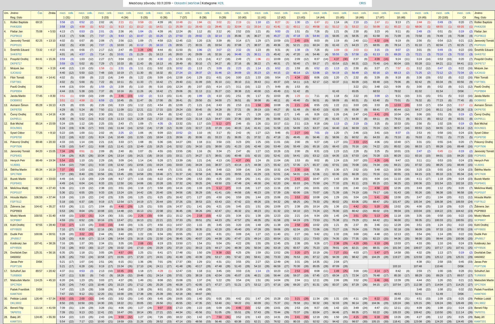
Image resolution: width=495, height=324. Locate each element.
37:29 (218, 128)
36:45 (179, 210)
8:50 (62, 298)
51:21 (238, 284)
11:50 (179, 49)
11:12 (140, 45)
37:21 (238, 109)
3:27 (377, 68)
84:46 (335, 312)
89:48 (39, 141)
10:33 (120, 63)
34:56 (179, 192)
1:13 (199, 68)
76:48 (376, 275)
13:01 (277, 307)
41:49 (179, 257)
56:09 (376, 26)
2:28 (356, 151)
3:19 (121, 105)
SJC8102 (15, 72)
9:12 (82, 293)
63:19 (277, 247)
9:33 (101, 164)
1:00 (82, 132)
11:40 (277, 234)
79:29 (355, 220)
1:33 (258, 77)
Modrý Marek (18, 215)
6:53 (62, 206)
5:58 (160, 188)
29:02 (198, 35)
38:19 (198, 275)
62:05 (335, 109)
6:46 (377, 280)
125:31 (38, 252)
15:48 (397, 298)
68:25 (296, 201)
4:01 (62, 49)
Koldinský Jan (18, 243)
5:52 (82, 118)
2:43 (121, 123)
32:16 (218, 54)
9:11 (398, 31)
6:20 (62, 280)
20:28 (159, 183)
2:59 (419, 270)
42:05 (198, 284)
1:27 (258, 132)
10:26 (277, 151)
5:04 (219, 243)
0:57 (82, 40)
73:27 (335, 229)
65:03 (296, 183)
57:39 (277, 192)
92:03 (335, 303)
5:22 (62, 132)
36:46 (218, 174)
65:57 (296, 247)
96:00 (397, 220)
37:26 (179, 201)
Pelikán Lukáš (18, 298)
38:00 (218, 146)
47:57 (238, 220)
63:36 (335, 174)
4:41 (377, 114)
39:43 (257, 81)
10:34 (101, 155)
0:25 (461, 298)
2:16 (101, 169)
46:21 (257, 275)
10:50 (81, 303)
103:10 (397, 266)
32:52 (179, 146)
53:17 (218, 257)
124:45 (38, 317)
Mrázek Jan (17, 68)
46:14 (296, 72)
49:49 (277, 91)
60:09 (257, 303)
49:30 (257, 183)
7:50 (101, 109)
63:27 (316, 128)
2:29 (101, 160)
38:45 (179, 238)
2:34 (101, 243)
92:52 (316, 321)
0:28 (461, 270)
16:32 (159, 72)
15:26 (159, 35)
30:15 (198, 45)
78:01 (335, 247)
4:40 (62, 68)
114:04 (439, 284)
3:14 (238, 40)
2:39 (121, 86)
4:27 (419, 317)
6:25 (160, 197)
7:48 (101, 72)
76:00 (335, 210)
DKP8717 (16, 63)
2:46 (238, 123)
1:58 (101, 68)
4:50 (82, 26)
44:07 (198, 293)
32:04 (238, 26)
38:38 (238, 91)
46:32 (238, 210)
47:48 (218, 266)
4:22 (238, 243)
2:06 (336, 280)
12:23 (277, 215)
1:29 (258, 40)
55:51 (238, 312)
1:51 (297, 31)
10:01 (120, 54)
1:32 (336, 188)
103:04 (418, 210)
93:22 (376, 312)
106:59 (38, 197)
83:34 (439, 81)
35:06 (238, 35)
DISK (39, 86)
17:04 (179, 178)
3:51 (62, 95)
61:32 (277, 210)
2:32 (238, 49)
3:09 (219, 68)
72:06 (316, 229)
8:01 (160, 289)
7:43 (101, 275)
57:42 (238, 257)
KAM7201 (16, 321)
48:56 (198, 321)
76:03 (418, 137)
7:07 (101, 35)
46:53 (397, 293)
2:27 (101, 59)
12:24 (179, 31)
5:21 (62, 261)
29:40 (179, 81)
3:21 (297, 298)
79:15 (397, 118)
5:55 (160, 206)
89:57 (39, 270)
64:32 (277, 201)
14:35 (316, 261)
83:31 (39, 114)
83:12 (439, 118)
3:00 (238, 77)
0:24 (461, 132)
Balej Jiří (15, 317)
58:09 (335, 100)
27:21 (159, 312)
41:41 (277, 26)
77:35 (355, 238)
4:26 (377, 160)
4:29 (62, 105)
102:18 (38, 178)
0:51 (440, 31)
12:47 (179, 270)
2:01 (101, 31)
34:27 (218, 63)
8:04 (82, 210)
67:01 (335, 164)
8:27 (277, 22)
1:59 (297, 68)
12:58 (179, 77)
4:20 (356, 243)
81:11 (355, 183)
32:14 (218, 35)
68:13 (397, 72)
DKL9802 (15, 303)
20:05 (140, 303)
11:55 (140, 137)
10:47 (140, 35)
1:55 (258, 243)
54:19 (335, 72)
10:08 (277, 105)
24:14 (159, 275)
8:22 (101, 118)
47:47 (238, 238)
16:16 (140, 238)
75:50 (316, 183)
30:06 (198, 137)
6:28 (82, 266)
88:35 (355, 312)
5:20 (377, 206)
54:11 (296, 81)
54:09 (296, 128)
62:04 (296, 229)
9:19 (398, 40)
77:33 (335, 183)
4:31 (219, 234)
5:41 (377, 197)
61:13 (376, 54)
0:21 (461, 40)
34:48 (238, 54)
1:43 (336, 178)
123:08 (418, 321)
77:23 (439, 100)
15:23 (120, 284)
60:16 (376, 72)
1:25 (258, 141)
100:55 (38, 215)
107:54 (397, 284)
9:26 (316, 243)
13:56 (140, 164)
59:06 (277, 229)
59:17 (316, 63)
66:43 (335, 146)
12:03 (397, 105)
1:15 (140, 114)
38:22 (257, 63)
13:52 (277, 252)
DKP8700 (16, 109)
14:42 (140, 192)
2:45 (297, 40)
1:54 (199, 243)
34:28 (218, 109)
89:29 (439, 275)
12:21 (140, 109)
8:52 (277, 68)
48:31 (277, 63)
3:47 (419, 197)
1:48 (258, 224)
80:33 (296, 321)
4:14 (219, 86)
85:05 (316, 266)
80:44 (397, 109)
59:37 (296, 275)
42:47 (218, 210)
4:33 (62, 141)
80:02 (335, 201)
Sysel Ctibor (17, 132)
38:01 (218, 155)
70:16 (355, 146)
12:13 (397, 234)
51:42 (296, 91)
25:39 (179, 26)
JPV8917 (15, 238)
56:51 (316, 100)
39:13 (198, 247)
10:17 (277, 123)
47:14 (179, 321)
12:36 (179, 59)
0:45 (440, 151)
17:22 (159, 118)
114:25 (38, 280)
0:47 (440, 68)
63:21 (296, 238)
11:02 (277, 114)
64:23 (355, 45)
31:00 (179, 128)
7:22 (101, 81)
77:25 (39, 132)
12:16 (101, 229)
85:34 (39, 169)
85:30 (397, 275)
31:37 (179, 174)
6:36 (82, 128)
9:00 (277, 31)
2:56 (121, 40)
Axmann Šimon (19, 105)
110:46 (439, 266)
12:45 (179, 40)
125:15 (418, 303)
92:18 (397, 229)
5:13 (160, 95)
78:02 (397, 91)
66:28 (355, 174)
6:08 (160, 215)
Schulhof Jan (18, 270)
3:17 (219, 132)
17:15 (159, 109)
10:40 (397, 141)
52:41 (277, 155)
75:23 (316, 247)
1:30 (297, 22)
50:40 (296, 63)
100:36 (418, 183)
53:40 (218, 303)
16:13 (159, 54)
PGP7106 (16, 266)
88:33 (418, 146)
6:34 (160, 234)
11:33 (140, 81)
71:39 (335, 192)
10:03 (120, 45)
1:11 (140, 68)
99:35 (418, 220)
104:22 (439, 210)
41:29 (257, 174)
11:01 (277, 141)
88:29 (418, 275)
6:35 (62, 252)
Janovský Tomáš (20, 40)
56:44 (277, 275)
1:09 (140, 40)
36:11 (257, 54)
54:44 (316, 35)
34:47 (218, 118)
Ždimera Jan (17, 206)
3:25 (377, 123)
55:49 (296, 146)
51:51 (296, 118)
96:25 (397, 183)
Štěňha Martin (18, 169)
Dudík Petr (16, 234)
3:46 (121, 95)
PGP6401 (16, 155)
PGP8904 (16, 91)
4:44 (160, 49)
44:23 (218, 220)
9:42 (316, 234)
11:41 (179, 95)
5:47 (82, 146)
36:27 (257, 35)
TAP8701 (15, 312)
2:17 (101, 49)
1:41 (258, 178)
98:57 (355, 321)
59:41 (257, 257)
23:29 (159, 247)
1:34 (258, 169)
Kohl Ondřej (17, 224)
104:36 (375, 303)
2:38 (101, 188)
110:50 (439, 312)
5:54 (62, 160)
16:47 (120, 312)
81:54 (439, 91)
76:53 (296, 257)
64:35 (335, 155)
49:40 (296, 100)
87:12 (316, 257)
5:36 (160, 141)
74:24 (316, 210)
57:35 (296, 164)
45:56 (198, 312)
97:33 (439, 229)
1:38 (297, 49)
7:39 (62, 307)
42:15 (257, 155)
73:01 (397, 100)
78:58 (296, 303)
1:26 (336, 114)
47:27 (218, 284)
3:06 (419, 114)
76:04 (355, 229)
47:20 (296, 54)
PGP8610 (16, 35)
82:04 (439, 45)
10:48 (179, 22)
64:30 (355, 118)
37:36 (238, 118)
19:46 (159, 174)
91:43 (397, 192)
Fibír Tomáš (17, 77)
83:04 (316, 312)
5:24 (82, 109)
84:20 (39, 151)
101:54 (439, 183)
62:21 (257, 321)
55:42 (277, 164)
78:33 (316, 201)
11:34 (316, 298)
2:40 (356, 40)
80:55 (397, 174)
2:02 (101, 22)
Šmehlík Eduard (19, 49)
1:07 (140, 151)
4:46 (238, 307)
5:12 (219, 123)
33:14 (257, 26)
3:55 (238, 261)
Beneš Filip (17, 307)
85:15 (376, 183)
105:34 (418, 201)
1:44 (258, 197)
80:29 (397, 155)
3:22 (356, 86)
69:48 (376, 81)
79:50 (376, 229)
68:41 (376, 109)
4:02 (62, 40)
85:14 (39, 123)
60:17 (316, 118)
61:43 (335, 45)
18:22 (120, 303)
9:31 (277, 49)
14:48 (120, 210)
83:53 (418, 128)
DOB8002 (16, 100)
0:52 (82, 22)
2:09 (297, 59)
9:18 (398, 77)
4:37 (336, 59)
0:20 (461, 22)
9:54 (277, 77)
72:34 (39, 68)
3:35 (121, 197)
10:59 (277, 40)
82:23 (376, 238)
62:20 (277, 183)
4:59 (82, 45)
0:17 (461, 105)
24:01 (159, 257)
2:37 (356, 59)
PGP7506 (16, 146)
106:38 (439, 201)
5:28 (160, 160)
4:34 (297, 77)
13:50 (179, 243)
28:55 (179, 45)
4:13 (62, 31)
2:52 (238, 31)
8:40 (82, 174)
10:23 (277, 270)
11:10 (397, 178)
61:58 (376, 35)
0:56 (82, 49)
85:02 (397, 146)
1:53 (297, 86)
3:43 (219, 105)
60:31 (355, 100)
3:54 (419, 234)
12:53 (140, 128)
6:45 (160, 298)
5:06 (82, 35)
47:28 (257, 229)
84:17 (418, 109)
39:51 (198, 220)
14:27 (179, 141)
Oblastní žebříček (187, 3)
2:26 (101, 105)
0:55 (82, 105)
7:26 (316, 31)
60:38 (238, 321)
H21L (221, 3)
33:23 (218, 137)
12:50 (277, 178)
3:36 (419, 77)
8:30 (82, 238)
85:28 (39, 105)
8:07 (398, 49)
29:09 (198, 54)
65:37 (316, 164)
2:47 (377, 22)
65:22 (397, 26)
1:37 (82, 243)
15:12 (179, 215)
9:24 (398, 59)
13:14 (120, 155)
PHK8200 (16, 26)
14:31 (277, 317)
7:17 (82, 321)
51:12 (335, 26)
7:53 (82, 257)
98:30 (418, 238)
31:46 (218, 72)
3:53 (297, 197)
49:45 (296, 137)
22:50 (159, 238)
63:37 (335, 81)
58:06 (335, 137)
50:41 (418, 293)
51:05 (218, 312)
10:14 (316, 206)
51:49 (439, 293)
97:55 (39, 224)
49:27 (277, 109)
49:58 (316, 26)
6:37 (82, 201)
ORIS (362, 3)
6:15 (121, 261)
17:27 (140, 229)
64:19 (296, 220)
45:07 (238, 275)
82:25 (39, 40)
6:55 (82, 192)
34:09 (238, 72)
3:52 (356, 280)
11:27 (101, 247)
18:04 (159, 137)
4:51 (419, 298)
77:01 (439, 137)
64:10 (296, 210)
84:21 (439, 63)
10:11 (120, 81)
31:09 (198, 81)
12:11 (316, 280)
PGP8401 (16, 183)
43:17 (198, 266)
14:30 (101, 303)
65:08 (355, 109)
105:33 (397, 312)
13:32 (179, 123)
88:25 (439, 164)
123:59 (418, 257)
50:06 (277, 118)
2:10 (356, 22)
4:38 (419, 261)
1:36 (336, 206)
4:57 (82, 54)
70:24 (376, 128)
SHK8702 (16, 54)
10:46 (101, 284)
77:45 (39, 95)
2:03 (356, 49)
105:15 (375, 321)
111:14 (38, 307)
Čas (40, 12)
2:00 (297, 141)
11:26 (140, 91)
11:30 (140, 72)
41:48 (179, 266)
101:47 (397, 201)
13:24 (120, 192)
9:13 (398, 22)
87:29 (355, 284)
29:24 (179, 109)
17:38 (140, 293)
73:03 (316, 238)
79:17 (376, 192)
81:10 (418, 45)
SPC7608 (16, 174)
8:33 (101, 183)
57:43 (257, 312)
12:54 (120, 201)
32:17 (198, 128)
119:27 (397, 257)
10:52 (179, 68)
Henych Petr (17, 160)
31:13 (198, 91)
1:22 (140, 77)
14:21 (140, 155)
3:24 (419, 59)
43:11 (296, 26)
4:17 (219, 59)
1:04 (199, 22)
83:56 (39, 77)
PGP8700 (16, 137)
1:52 (258, 307)
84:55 (439, 128)
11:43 (140, 63)
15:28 (277, 298)
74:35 (335, 238)
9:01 (101, 128)
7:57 (398, 68)
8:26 (316, 114)
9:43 (121, 35)
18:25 (159, 146)
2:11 (297, 123)
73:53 (316, 220)
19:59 (120, 321)
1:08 (140, 141)
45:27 (277, 35)
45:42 (277, 54)
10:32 (277, 169)
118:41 (397, 321)
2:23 (238, 68)
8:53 (82, 247)
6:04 (82, 183)
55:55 (335, 54)
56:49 (355, 72)
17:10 (140, 247)
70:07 (316, 192)
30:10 (198, 63)
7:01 (316, 132)
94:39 (335, 257)
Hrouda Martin (18, 197)
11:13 (120, 118)
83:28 (418, 63)
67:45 (316, 275)
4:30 (160, 59)
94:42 (335, 321)
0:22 (461, 49)
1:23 (258, 49)
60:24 (316, 45)
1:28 (140, 49)
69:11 (376, 118)
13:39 (179, 160)
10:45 (120, 100)
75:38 (335, 220)
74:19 (355, 192)
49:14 (257, 238)
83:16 (418, 155)
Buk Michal (16, 123)
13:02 (397, 206)
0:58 (82, 77)
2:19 (238, 22)
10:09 (277, 59)
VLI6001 (15, 164)
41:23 (238, 146)
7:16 (62, 243)
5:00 (82, 81)
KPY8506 (16, 247)
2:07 (199, 86)
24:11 (159, 266)
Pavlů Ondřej (18, 86)
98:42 (355, 257)
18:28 (120, 275)
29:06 (179, 91)
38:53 (198, 201)
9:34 (316, 215)
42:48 (257, 146)
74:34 (376, 164)
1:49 (336, 270)
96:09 (418, 229)
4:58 (160, 40)
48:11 (277, 100)
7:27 (336, 252)
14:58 (140, 174)
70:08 (355, 164)
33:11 (179, 155)
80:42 (355, 210)
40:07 (198, 238)
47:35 (198, 303)
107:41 (38, 243)
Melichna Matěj (19, 188)
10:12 (140, 26)
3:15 (377, 49)
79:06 (397, 81)
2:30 (356, 31)
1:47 (258, 298)
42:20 (218, 229)
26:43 (198, 26)
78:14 (397, 45)
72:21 (418, 54)
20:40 (159, 192)
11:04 (277, 160)
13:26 (397, 317)
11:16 (277, 188)
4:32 (377, 40)
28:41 (179, 100)
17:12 (140, 284)
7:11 (316, 95)
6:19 (160, 243)
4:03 (356, 252)
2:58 (297, 224)
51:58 (277, 128)
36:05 (238, 137)
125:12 (439, 257)
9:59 (121, 317)
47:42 (238, 201)
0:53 (82, 31)
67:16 (277, 284)
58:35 (355, 35)
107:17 (439, 247)
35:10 (218, 81)
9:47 (398, 160)
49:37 (277, 81)
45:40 (238, 229)
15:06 (277, 197)
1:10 (258, 22)
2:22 (101, 77)
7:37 (101, 91)
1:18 (336, 95)
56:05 (335, 35)
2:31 (121, 68)
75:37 (277, 303)
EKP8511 (16, 118)
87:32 (418, 164)
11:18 (397, 215)
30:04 (179, 118)
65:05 (355, 91)
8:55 (316, 105)
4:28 (160, 270)
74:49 (439, 35)
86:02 (376, 210)
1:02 (140, 95)
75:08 (39, 31)
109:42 (418, 312)
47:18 (296, 35)
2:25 (101, 123)
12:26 (397, 188)
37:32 (257, 137)
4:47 (377, 307)
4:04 (377, 178)
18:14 (140, 312)
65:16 (316, 146)
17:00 (159, 100)
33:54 (218, 45)
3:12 (219, 31)
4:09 (377, 59)
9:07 (160, 307)
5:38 (82, 91)
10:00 (101, 321)
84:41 (39, 59)
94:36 (397, 238)
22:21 (159, 220)
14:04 (277, 280)
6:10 (377, 243)
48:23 (257, 210)
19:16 (159, 155)
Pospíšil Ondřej (19, 59)
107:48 (418, 266)
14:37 (179, 206)
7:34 (62, 151)
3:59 (62, 59)
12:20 (101, 293)
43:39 (198, 257)
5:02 (82, 63)
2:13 (101, 270)
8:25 (82, 155)
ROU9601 (16, 128)
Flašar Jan (16, 31)
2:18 (199, 215)
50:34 (257, 247)
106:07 (418, 247)
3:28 (101, 307)
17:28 (159, 128)
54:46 (316, 54)
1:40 (199, 298)
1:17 (258, 95)
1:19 (336, 40)
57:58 (355, 54)
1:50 (199, 252)
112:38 (418, 284)
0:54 (440, 40)
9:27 (316, 141)
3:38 (356, 178)
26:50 (159, 303)
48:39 (238, 247)
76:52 (277, 321)
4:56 (160, 224)
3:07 (219, 49)
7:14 (101, 54)
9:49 (277, 86)
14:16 (179, 188)
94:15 (376, 284)
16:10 (159, 45)
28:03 (179, 54)
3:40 (121, 224)
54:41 (296, 155)
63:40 (376, 100)
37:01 (179, 275)
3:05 (101, 252)
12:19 (316, 317)
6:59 (101, 100)
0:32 (461, 289)
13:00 (397, 197)
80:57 (397, 128)
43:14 (238, 164)
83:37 (335, 284)
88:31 (376, 247)
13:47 (120, 220)
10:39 (397, 169)
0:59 (140, 22)
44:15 (277, 72)
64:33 (376, 137)
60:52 (355, 137)
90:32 (316, 303)
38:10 (238, 81)
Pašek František (19, 289)
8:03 (316, 40)
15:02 (120, 247)
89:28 (439, 146)
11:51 (179, 169)
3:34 (219, 151)
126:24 (439, 303)
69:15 (39, 22)
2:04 (101, 206)
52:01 (277, 174)
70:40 (376, 63)
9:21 (398, 95)
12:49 (140, 146)
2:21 (121, 22)
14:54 (120, 238)
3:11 (238, 86)
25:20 (159, 284)
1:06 (199, 49)
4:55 (160, 151)
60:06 (296, 192)
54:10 (257, 266)
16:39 (179, 289)
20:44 (159, 201)
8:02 (316, 160)
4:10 (219, 95)
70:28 (376, 155)
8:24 (101, 137)
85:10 (439, 174)
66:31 (355, 63)
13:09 (277, 206)
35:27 (218, 91)
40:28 (179, 284)
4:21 (219, 206)
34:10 (198, 146)
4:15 (356, 317)
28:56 (179, 137)
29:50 (198, 100)
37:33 (179, 220)
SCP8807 (16, 220)
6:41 (160, 252)
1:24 (258, 160)
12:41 (101, 312)
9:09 (398, 86)
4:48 (160, 169)
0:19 (461, 31)
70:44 (277, 312)
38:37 (257, 45)
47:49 (238, 183)
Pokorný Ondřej (19, 141)
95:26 (418, 192)
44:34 (179, 312)
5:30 (82, 275)
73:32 (39, 49)
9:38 (219, 252)
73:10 (439, 54)
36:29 (198, 192)
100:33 (439, 220)
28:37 (198, 72)
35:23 (257, 72)
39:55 (238, 174)
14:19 (140, 201)
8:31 (316, 151)
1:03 (82, 59)
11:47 (140, 100)
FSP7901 (15, 81)
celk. (71, 12)
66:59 (355, 128)
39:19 (257, 109)
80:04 (397, 63)
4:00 (419, 206)
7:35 (316, 169)
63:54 (335, 63)
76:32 (418, 100)
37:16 (238, 63)
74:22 (376, 146)
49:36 (277, 45)
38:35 (198, 229)
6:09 (160, 132)
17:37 (179, 261)
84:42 (376, 220)
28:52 (159, 321)
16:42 (159, 81)
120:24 (397, 303)
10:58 (101, 257)
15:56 (120, 229)
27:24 (179, 72)
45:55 (179, 303)
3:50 (219, 141)
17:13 (179, 307)
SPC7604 (16, 284)
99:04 (397, 210)
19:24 (159, 164)
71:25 (418, 72)
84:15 (418, 174)
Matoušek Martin (20, 280)
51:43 (238, 266)
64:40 (335, 128)
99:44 (439, 238)
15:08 (179, 280)
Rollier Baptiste (19, 22)
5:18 (62, 197)
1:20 (199, 40)
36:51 (238, 100)
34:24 (198, 164)
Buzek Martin (18, 178)
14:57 (179, 224)
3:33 (377, 105)
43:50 (218, 183)
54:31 (296, 174)
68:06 (418, 26)
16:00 (120, 293)
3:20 (419, 169)
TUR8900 (16, 275)
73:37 (296, 312)
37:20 (179, 229)
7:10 (62, 224)
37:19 (179, 247)
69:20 (397, 54)
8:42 (398, 270)
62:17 (316, 81)
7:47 (62, 289)
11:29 (140, 54)
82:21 (418, 118)
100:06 (38, 234)
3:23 (377, 31)
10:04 (397, 114)
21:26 (140, 321)
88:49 (39, 160)
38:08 (257, 100)
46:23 (257, 192)
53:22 (355, 26)
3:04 (121, 59)
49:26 (257, 201)
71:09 (397, 35)
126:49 (38, 298)
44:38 (257, 164)
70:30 (296, 266)
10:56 (101, 174)
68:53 (376, 91)
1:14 (336, 22)
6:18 (377, 317)
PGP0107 (16, 192)
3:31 (419, 95)
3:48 (377, 86)
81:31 (316, 284)
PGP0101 (16, 45)
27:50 (179, 35)
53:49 (277, 146)
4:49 (62, 178)
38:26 (198, 210)
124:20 (439, 321)
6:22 (82, 137)
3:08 (101, 289)
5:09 (160, 77)
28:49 (179, 63)
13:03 (397, 243)
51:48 (296, 109)
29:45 (218, 26)
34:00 (218, 100)
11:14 (101, 238)
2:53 (238, 105)
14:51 (159, 26)
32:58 (198, 174)
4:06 (377, 141)
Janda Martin (18, 95)
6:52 (101, 26)
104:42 (38, 206)
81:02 (418, 91)
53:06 (316, 72)
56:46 (316, 137)
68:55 (439, 26)
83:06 (355, 201)
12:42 (179, 114)
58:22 (238, 303)
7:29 (101, 63)
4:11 (419, 178)
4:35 (160, 123)
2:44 (419, 22)
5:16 (160, 86)
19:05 (179, 298)
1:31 (140, 224)
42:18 (179, 293)
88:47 (376, 201)
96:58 (39, 188)
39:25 (198, 183)
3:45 (238, 206)
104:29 (375, 257)
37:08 (238, 45)
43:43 (218, 201)
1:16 (199, 151)
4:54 (160, 105)
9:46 (277, 132)
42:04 (218, 275)
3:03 (356, 105)
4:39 (160, 22)
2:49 (419, 31)
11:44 (120, 128)
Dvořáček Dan (18, 252)
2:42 (238, 132)
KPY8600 (16, 229)
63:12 (316, 155)
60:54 (277, 238)
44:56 (238, 192)
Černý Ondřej (18, 114)
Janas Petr (16, 261)
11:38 (277, 224)
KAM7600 (16, 293)
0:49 (440, 22)
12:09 (179, 105)
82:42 (418, 81)
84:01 (439, 155)
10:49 (120, 137)
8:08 (101, 146)
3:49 (356, 307)
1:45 (297, 114)
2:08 (101, 40)
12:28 (140, 118)
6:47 (316, 22)
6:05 (219, 298)
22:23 (159, 229)
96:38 (439, 192)
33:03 (179, 164)
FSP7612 (15, 201)
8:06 (316, 77)
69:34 (335, 275)
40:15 (238, 128)
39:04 (257, 118)
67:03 (355, 155)
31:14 (198, 118)
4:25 (219, 178)
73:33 (277, 257)
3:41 (377, 132)
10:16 (120, 91)
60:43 (316, 109)
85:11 (439, 109)
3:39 (219, 40)
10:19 (120, 72)
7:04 (82, 164)
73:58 (418, 35)
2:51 (238, 95)
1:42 (336, 307)
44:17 (218, 247)
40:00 (257, 91)
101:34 (397, 247)
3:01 (419, 49)
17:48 (179, 252)
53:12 (257, 284)
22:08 (159, 210)
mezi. (63, 12)
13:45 (120, 174)
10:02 (316, 224)
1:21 (258, 31)
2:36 (121, 31)
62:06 (316, 174)
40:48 (238, 155)
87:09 (335, 266)
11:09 (120, 109)
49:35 (257, 220)
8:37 (316, 59)
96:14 (355, 303)
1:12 (199, 31)
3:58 (62, 22)
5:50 (82, 72)
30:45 (198, 109)
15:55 (179, 234)
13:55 (179, 151)
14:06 (140, 183)
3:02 (219, 22)
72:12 (439, 72)
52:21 (296, 45)
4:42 (356, 206)
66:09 (355, 81)
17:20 (140, 257)
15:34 (120, 266)
